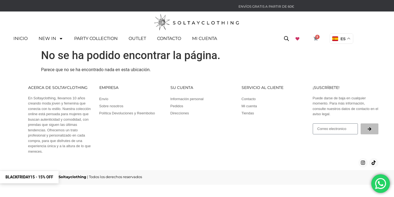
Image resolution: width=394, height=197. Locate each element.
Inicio (20, 38)
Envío (103, 98)
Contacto (169, 38)
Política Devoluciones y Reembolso (127, 112)
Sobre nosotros (111, 105)
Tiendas (248, 112)
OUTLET (137, 38)
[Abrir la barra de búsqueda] (286, 38)
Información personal (187, 98)
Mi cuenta (204, 38)
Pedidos (176, 105)
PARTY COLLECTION (96, 38)
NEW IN (51, 39)
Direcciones (179, 112)
